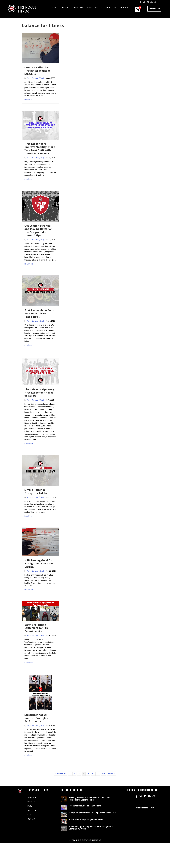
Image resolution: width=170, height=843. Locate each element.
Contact (124, 8)
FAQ (115, 8)
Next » (111, 773)
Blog (55, 8)
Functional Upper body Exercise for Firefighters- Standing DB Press (91, 827)
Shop (89, 8)
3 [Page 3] (79, 773)
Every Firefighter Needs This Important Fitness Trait (92, 813)
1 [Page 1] (70, 773)
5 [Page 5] (88, 773)
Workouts (32, 797)
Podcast (64, 8)
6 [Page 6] (92, 773)
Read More (28, 99)
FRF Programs (77, 8)
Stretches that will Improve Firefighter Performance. (37, 718)
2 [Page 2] (74, 773)
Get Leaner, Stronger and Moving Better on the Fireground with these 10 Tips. (38, 230)
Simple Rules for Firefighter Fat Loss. (37, 491)
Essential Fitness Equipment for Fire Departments (36, 628)
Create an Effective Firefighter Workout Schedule (37, 71)
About (108, 8)
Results (98, 8)
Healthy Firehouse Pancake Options (85, 806)
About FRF (32, 810)
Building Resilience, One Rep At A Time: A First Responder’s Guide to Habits (90, 798)
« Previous (60, 773)
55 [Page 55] (103, 773)
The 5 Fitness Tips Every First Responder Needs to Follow (39, 392)
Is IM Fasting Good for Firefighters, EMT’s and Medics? (39, 563)
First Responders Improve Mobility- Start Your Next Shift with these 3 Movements (39, 148)
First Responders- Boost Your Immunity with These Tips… (39, 313)
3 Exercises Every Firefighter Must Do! (86, 819)
